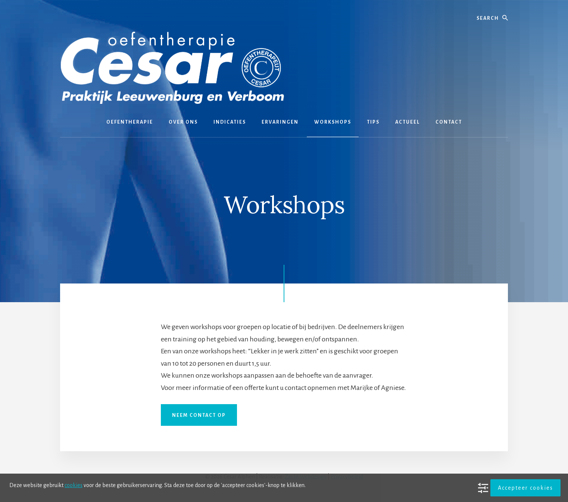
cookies (73, 485)
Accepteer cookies (525, 488)
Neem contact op (199, 415)
